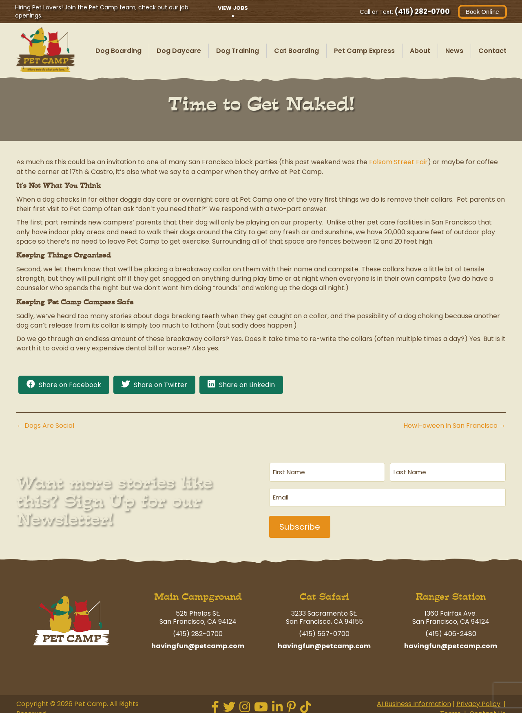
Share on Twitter (160, 385)
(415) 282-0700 (421, 11)
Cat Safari (324, 591)
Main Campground (198, 591)
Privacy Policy (478, 698)
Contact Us (487, 708)
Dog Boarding (118, 50)
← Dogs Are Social (45, 425)
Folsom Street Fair (398, 162)
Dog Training (237, 50)
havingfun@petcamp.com (197, 640)
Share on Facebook (70, 385)
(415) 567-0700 (324, 628)
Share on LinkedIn (247, 385)
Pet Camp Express (364, 50)
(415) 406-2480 (450, 628)
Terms (450, 708)
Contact (492, 50)
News (454, 50)
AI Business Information (414, 698)
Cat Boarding (296, 50)
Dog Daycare (179, 50)
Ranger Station (451, 591)
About (420, 50)
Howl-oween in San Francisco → (454, 425)
